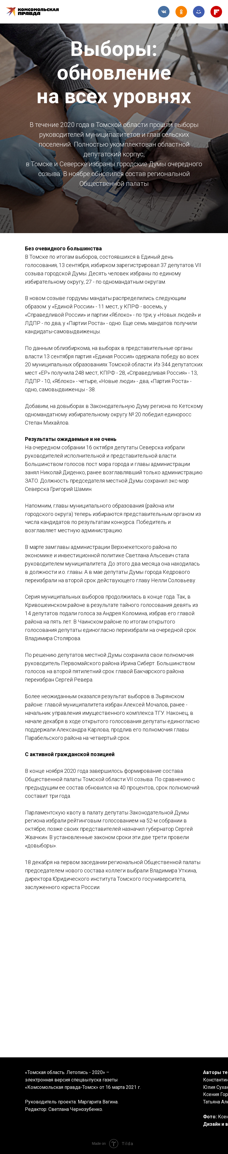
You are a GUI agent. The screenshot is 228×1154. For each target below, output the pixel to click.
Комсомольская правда (37, 12)
